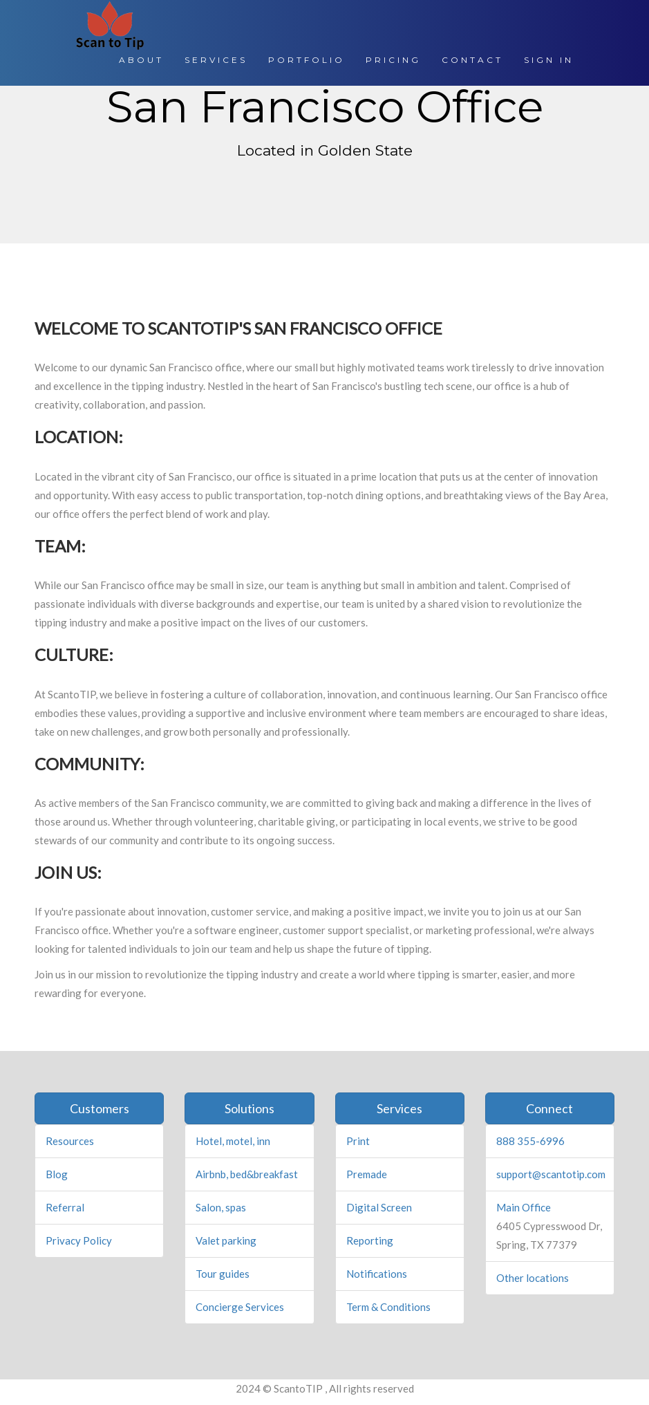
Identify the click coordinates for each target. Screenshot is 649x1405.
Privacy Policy (79, 1240)
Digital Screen (379, 1207)
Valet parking (226, 1240)
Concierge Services (240, 1307)
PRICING (393, 60)
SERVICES (216, 60)
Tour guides (223, 1273)
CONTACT (472, 60)
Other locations (532, 1278)
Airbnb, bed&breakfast (247, 1174)
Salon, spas (221, 1207)
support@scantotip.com (550, 1174)
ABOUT (141, 60)
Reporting (369, 1240)
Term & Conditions (388, 1307)
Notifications (376, 1273)
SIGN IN (549, 60)
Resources (70, 1141)
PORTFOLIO (306, 60)
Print (358, 1141)
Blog (57, 1174)
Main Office (523, 1207)
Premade (366, 1174)
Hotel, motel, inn (233, 1141)
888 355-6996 (530, 1141)
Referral (65, 1207)
